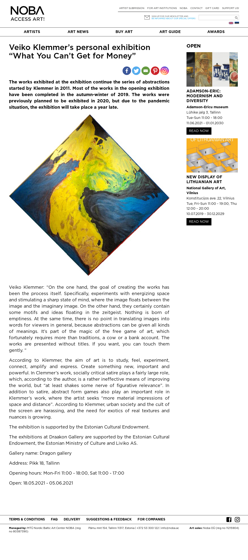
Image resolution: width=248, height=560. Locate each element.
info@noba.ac (170, 528)
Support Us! (230, 8)
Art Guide (170, 31)
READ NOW (199, 131)
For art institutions (162, 8)
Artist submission (131, 8)
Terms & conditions (27, 519)
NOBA (183, 8)
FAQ (54, 519)
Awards (216, 31)
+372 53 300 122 (148, 528)
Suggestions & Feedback (109, 519)
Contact (196, 8)
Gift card (212, 8)
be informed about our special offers (173, 18)
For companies (151, 519)
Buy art (124, 31)
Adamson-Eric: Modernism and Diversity (204, 96)
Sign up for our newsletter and (170, 16)
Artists (32, 31)
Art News (78, 31)
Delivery (72, 519)
